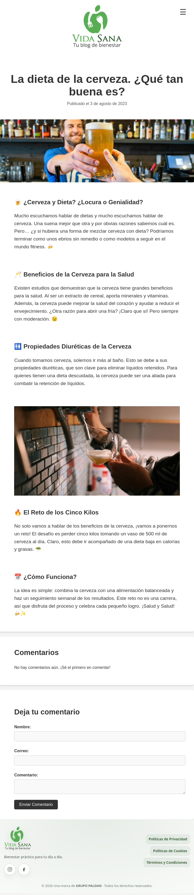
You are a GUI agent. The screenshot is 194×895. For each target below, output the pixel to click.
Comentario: (26, 775)
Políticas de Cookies (170, 852)
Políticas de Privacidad (168, 841)
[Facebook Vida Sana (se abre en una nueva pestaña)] (24, 871)
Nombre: (22, 727)
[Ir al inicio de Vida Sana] (17, 850)
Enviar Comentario (36, 806)
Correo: (21, 751)
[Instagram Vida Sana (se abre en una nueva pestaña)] (10, 871)
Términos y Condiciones (167, 864)
